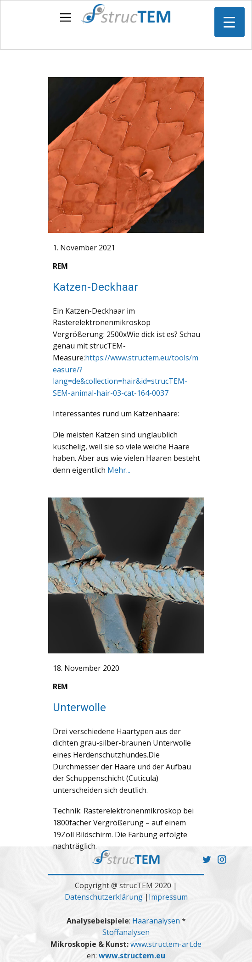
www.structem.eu (132, 956)
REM (60, 266)
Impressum (168, 897)
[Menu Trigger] (229, 22)
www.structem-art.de (166, 944)
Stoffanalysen (126, 932)
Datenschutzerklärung (104, 897)
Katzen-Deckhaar (95, 287)
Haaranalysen (157, 921)
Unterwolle (79, 707)
